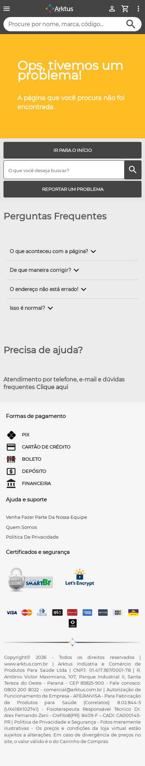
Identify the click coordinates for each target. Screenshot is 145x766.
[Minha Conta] (112, 8)
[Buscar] (131, 24)
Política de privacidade (32, 537)
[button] (54, 251)
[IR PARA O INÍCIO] (72, 150)
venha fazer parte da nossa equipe (46, 517)
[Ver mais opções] (138, 8)
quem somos (21, 527)
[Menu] (6, 8)
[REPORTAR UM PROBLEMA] (72, 189)
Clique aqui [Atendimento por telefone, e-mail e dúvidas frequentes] (52, 387)
